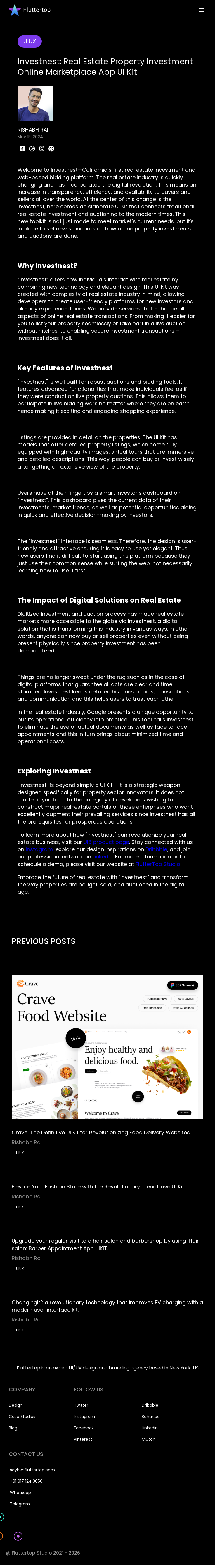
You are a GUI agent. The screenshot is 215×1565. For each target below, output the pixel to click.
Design (15, 1405)
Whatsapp (20, 1492)
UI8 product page (105, 842)
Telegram (20, 1504)
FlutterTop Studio (157, 864)
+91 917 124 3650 (26, 1481)
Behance (151, 1416)
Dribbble (155, 849)
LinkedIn (102, 856)
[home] (28, 10)
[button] (201, 10)
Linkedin (150, 1428)
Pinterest (83, 1439)
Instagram (38, 849)
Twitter (81, 1405)
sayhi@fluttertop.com (32, 1470)
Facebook (84, 1428)
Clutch (148, 1439)
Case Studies (22, 1416)
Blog (13, 1428)
